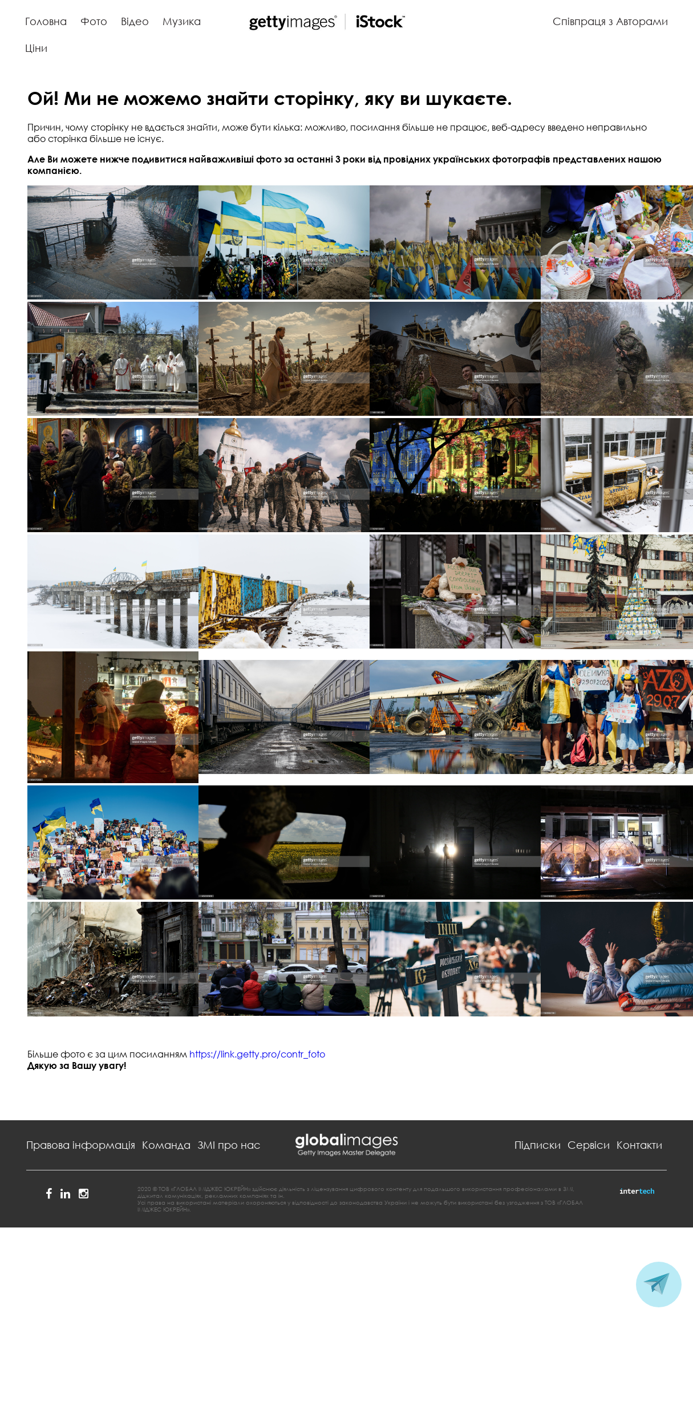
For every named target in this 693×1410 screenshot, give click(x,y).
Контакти (639, 1144)
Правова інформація (80, 1144)
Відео (135, 21)
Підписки (537, 1144)
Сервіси (589, 1144)
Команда (166, 1144)
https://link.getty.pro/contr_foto (257, 1054)
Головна (46, 21)
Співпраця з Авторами (610, 21)
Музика (182, 21)
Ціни (36, 48)
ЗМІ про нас (229, 1144)
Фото (93, 21)
